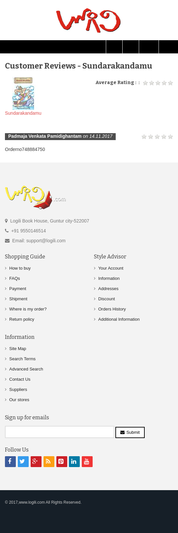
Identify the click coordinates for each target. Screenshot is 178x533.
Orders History (112, 309)
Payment (17, 288)
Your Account (110, 268)
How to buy (20, 268)
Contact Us (19, 379)
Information (109, 278)
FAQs (14, 278)
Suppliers (18, 389)
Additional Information (119, 319)
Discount (106, 298)
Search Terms (22, 358)
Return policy (21, 319)
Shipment (18, 298)
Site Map (17, 348)
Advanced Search (26, 369)
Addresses (108, 288)
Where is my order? (27, 309)
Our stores (19, 399)
